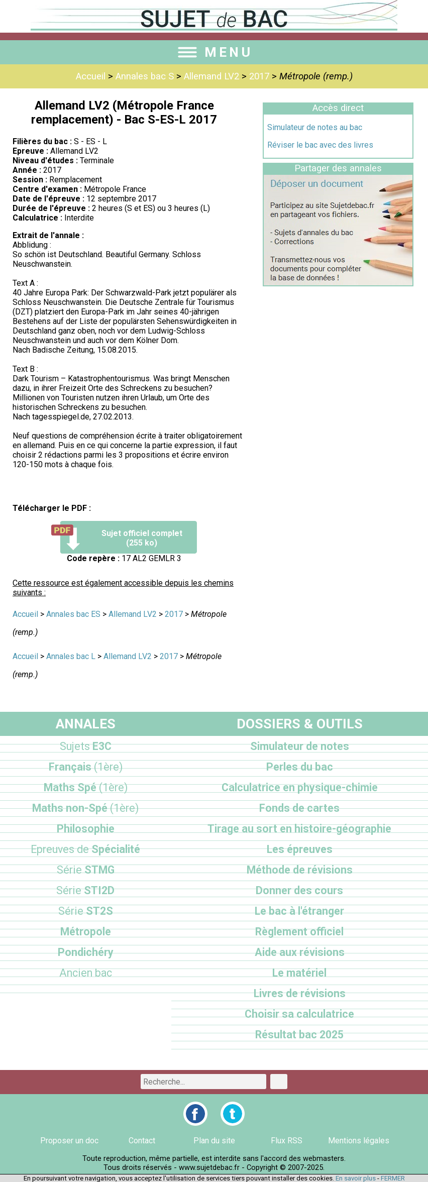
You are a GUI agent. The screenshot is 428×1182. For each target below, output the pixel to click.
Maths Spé (86, 787)
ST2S (85, 911)
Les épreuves (300, 849)
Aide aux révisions (300, 952)
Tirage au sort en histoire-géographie (299, 828)
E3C (86, 746)
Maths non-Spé (85, 808)
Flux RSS (286, 1140)
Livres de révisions (300, 993)
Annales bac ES (73, 614)
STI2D (85, 890)
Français (86, 767)
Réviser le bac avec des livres (320, 145)
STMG (86, 870)
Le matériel (299, 972)
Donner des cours (299, 890)
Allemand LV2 (211, 76)
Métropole (85, 931)
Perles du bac (299, 767)
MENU (214, 52)
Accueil (90, 76)
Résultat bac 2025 (299, 1034)
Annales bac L (70, 656)
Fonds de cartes (299, 808)
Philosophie (86, 828)
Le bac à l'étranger (299, 911)
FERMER (393, 1178)
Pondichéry (86, 952)
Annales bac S (145, 76)
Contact (142, 1140)
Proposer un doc (69, 1140)
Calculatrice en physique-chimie (300, 787)
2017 (259, 76)
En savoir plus (356, 1178)
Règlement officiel (299, 931)
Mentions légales (358, 1140)
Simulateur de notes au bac (314, 127)
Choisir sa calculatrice (299, 1014)
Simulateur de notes (299, 746)
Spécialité (85, 849)
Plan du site (214, 1140)
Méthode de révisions (300, 870)
